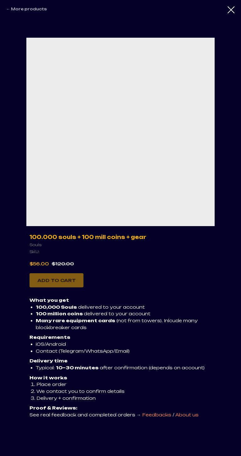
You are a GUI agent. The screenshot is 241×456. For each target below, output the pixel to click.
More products (29, 9)
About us (187, 414)
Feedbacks (157, 414)
